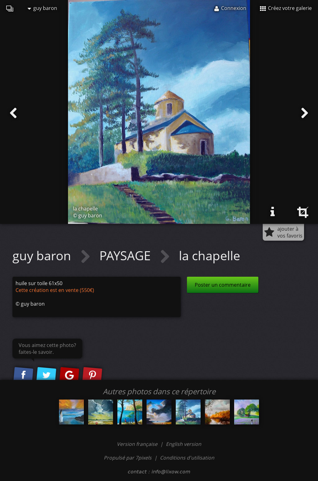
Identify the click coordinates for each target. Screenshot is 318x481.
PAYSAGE (126, 255)
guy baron (42, 8)
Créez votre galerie (286, 8)
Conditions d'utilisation (187, 457)
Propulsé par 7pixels (128, 457)
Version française (138, 444)
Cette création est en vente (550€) (55, 290)
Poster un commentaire (223, 284)
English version (183, 444)
